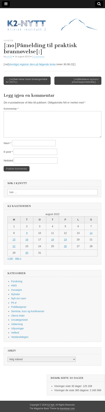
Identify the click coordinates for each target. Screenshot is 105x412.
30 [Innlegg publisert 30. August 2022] (26, 252)
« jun (10, 258)
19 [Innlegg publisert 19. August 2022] (65, 239)
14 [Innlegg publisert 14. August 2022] (91, 233)
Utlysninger (17, 328)
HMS (14, 285)
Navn (7, 143)
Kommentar (11, 108)
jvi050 (9, 56)
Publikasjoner (18, 306)
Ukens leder (18, 315)
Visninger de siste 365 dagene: (72, 390)
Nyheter (8, 40)
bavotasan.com (67, 408)
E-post (8, 151)
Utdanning (17, 324)
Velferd (15, 332)
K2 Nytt (50, 405)
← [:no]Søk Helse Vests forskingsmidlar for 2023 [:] (26, 81)
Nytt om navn (18, 298)
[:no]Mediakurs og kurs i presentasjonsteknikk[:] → (85, 81)
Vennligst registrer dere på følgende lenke (32, 64)
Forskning (16, 281)
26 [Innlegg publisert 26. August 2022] (65, 246)
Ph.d (13, 302)
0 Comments (38, 56)
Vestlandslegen (19, 337)
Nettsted (8, 160)
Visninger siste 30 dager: (68, 386)
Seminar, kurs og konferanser (27, 311)
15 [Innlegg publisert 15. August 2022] (14, 239)
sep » (18, 258)
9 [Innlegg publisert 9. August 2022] (26, 233)
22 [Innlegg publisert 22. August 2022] (14, 246)
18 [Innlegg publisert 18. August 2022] (52, 239)
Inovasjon (16, 289)
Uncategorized (19, 319)
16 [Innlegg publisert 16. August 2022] (26, 239)
